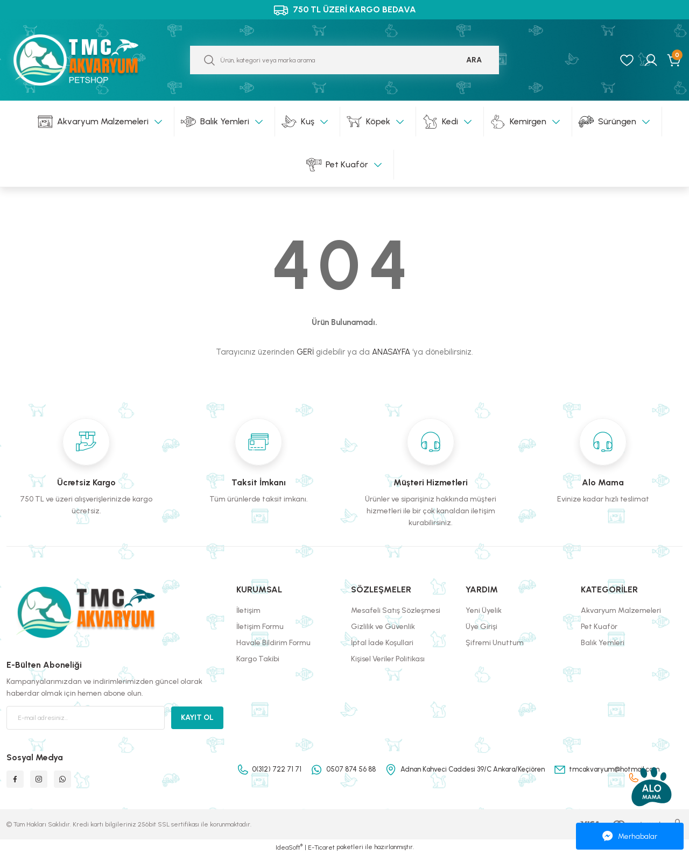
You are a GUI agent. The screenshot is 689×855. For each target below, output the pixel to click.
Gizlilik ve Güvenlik (383, 626)
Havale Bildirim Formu (273, 642)
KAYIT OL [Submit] (197, 717)
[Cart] (675, 60)
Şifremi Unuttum (495, 642)
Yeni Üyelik (484, 610)
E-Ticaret (321, 847)
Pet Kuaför (599, 626)
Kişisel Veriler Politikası (388, 658)
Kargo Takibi (257, 658)
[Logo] (86, 60)
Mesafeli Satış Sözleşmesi (395, 610)
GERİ (305, 352)
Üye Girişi (481, 626)
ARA (474, 60)
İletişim (248, 610)
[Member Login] (650, 60)
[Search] (344, 60)
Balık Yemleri (602, 642)
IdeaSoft (289, 847)
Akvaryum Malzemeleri (621, 610)
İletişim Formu (260, 626)
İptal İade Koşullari (382, 642)
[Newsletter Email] (85, 718)
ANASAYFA (391, 352)
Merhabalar (629, 836)
